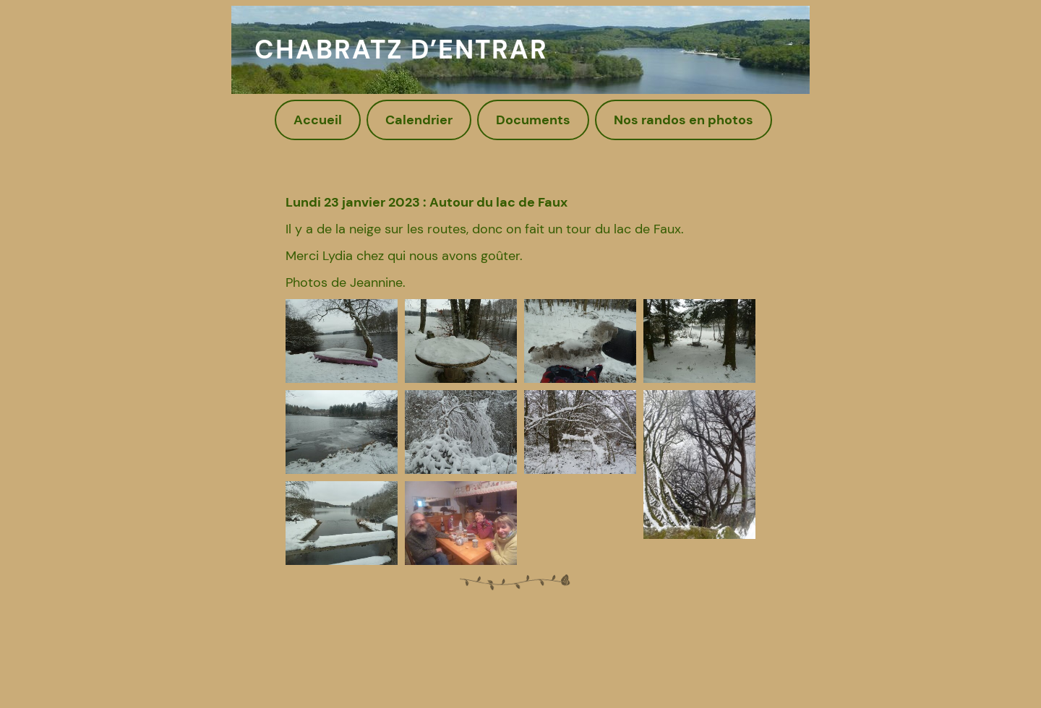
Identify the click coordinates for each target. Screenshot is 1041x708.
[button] (342, 341)
